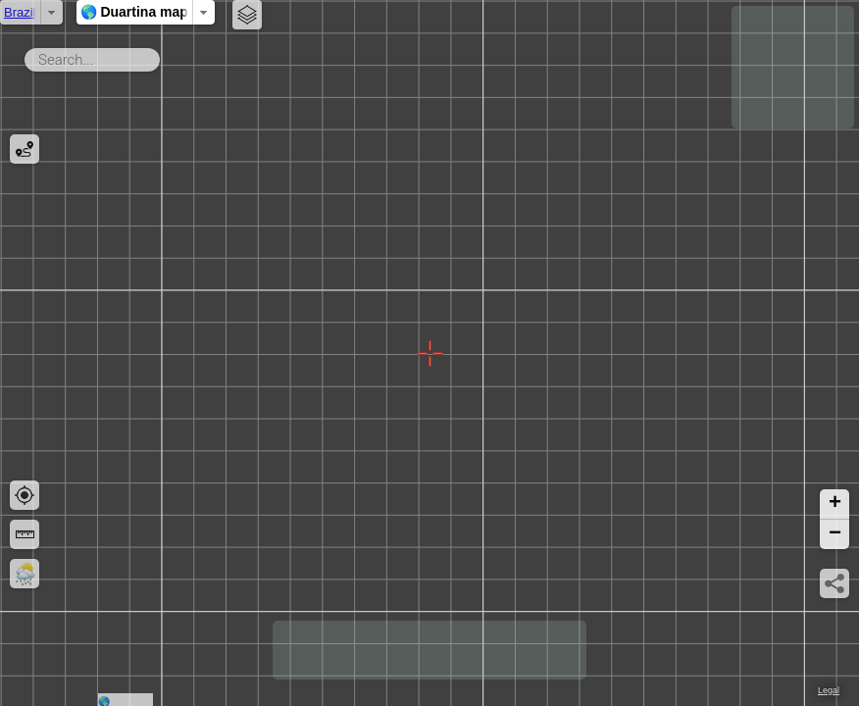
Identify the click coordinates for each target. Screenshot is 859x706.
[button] (834, 504)
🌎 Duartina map (468, 12)
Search (163, 56)
